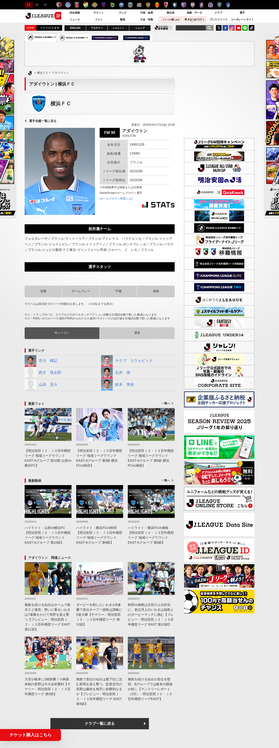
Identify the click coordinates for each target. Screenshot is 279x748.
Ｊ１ (28, 4)
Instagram (232, 28)
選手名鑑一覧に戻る (43, 121)
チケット (99, 12)
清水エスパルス (148, 5)
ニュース (75, 19)
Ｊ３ (44, 4)
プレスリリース (218, 19)
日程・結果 (146, 12)
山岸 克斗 (41, 385)
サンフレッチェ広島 (210, 5)
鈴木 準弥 (117, 385)
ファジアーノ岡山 (201, 5)
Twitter (219, 28)
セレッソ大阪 (184, 5)
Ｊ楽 (170, 19)
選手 (242, 12)
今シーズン (62, 333)
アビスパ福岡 (219, 5)
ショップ (140, 28)
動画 (122, 19)
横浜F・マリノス (139, 5)
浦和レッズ (77, 5)
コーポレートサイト (242, 19)
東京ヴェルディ (112, 5)
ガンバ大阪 (175, 5)
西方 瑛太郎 (43, 373)
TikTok (251, 28)
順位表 (170, 12)
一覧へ (166, 403)
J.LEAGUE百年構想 (163, 27)
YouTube (238, 28)
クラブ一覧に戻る (100, 724)
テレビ (123, 12)
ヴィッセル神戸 (193, 5)
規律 (156, 291)
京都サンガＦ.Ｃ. (166, 5)
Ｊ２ (36, 4)
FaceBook (225, 28)
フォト (99, 19)
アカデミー (97, 28)
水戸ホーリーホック (68, 5)
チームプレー (81, 291)
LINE (245, 28)
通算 (137, 333)
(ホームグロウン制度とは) (116, 198)
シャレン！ (118, 28)
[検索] (209, 28)
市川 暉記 (41, 361)
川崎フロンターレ (130, 5)
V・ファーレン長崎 (228, 5)
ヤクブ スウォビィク (127, 361)
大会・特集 (146, 19)
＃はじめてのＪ (194, 19)
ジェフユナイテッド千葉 (86, 5)
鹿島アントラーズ (59, 5)
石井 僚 (115, 373)
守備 (118, 291)
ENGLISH (75, 28)
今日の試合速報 (50, 27)
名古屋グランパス (157, 5)
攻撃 (43, 291)
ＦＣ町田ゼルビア (121, 5)
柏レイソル (95, 5)
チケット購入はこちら (30, 735)
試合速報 (75, 12)
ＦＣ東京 (103, 5)
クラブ (218, 12)
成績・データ (194, 12)
